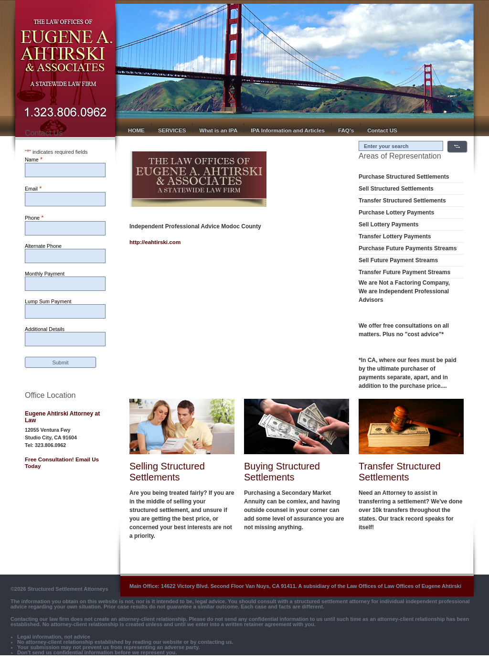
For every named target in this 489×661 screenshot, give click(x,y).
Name (34, 159)
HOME (136, 130)
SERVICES (172, 130)
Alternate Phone (43, 246)
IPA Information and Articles (288, 130)
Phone (34, 217)
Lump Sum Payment (48, 301)
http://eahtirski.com (155, 242)
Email (33, 188)
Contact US (382, 130)
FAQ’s (346, 130)
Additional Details (44, 329)
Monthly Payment (44, 274)
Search (457, 146)
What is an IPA (218, 130)
